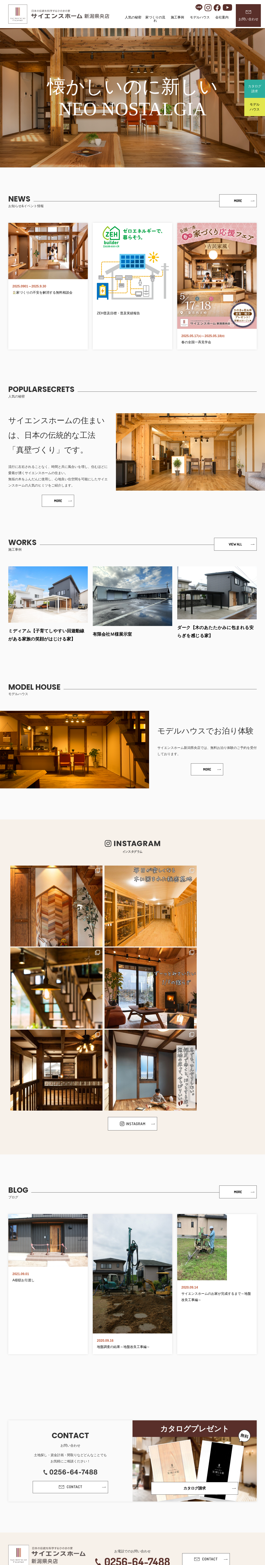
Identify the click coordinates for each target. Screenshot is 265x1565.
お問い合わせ (248, 15)
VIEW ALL (235, 545)
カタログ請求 (254, 88)
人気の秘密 (133, 17)
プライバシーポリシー (119, 1532)
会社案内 (222, 17)
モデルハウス (200, 17)
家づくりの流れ (155, 19)
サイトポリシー (150, 1532)
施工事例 (177, 17)
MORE (238, 201)
